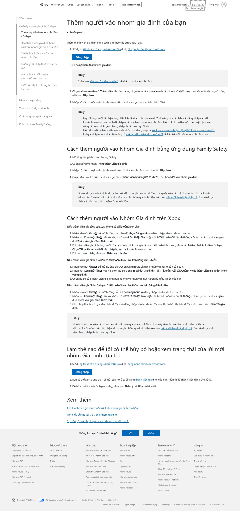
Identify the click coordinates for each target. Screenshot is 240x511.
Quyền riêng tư (130, 504)
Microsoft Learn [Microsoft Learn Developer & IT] (164, 455)
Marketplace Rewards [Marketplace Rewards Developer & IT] (167, 485)
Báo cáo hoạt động (30, 100)
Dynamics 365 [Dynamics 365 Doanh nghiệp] (125, 466)
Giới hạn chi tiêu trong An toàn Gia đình (39, 87)
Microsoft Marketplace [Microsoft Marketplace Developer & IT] (167, 474)
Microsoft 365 (57, 4)
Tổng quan (25, 18)
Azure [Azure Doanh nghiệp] (122, 461)
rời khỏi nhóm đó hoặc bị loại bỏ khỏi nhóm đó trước (183, 130)
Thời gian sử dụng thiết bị (34, 108)
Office (71, 4)
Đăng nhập (82, 57)
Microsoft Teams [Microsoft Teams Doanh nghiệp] (127, 487)
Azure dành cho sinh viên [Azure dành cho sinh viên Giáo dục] (96, 490)
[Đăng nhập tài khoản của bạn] (217, 5)
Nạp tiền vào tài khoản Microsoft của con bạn (34, 76)
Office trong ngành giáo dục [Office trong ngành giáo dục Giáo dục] (97, 471)
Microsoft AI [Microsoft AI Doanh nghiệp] (125, 450)
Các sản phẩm (85, 4)
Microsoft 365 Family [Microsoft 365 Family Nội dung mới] (20, 471)
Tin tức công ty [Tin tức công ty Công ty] (200, 461)
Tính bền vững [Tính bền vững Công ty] (200, 477)
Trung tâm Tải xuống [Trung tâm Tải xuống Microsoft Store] (58, 455)
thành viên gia (143, 379)
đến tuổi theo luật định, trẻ (181, 197)
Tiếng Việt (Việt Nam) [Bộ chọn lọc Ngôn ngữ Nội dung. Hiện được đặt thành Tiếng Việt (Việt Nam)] (25, 500)
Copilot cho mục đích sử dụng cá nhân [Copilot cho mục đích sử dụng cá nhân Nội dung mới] (27, 455)
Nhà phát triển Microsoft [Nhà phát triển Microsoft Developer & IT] (168, 450)
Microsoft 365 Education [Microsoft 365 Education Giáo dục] (96, 466)
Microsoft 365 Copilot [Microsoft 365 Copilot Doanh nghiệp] (129, 482)
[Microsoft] (23, 4)
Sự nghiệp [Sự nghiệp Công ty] (198, 450)
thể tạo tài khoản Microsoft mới (144, 134)
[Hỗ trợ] (43, 4)
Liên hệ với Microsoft (111, 504)
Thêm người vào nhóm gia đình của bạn (39, 34)
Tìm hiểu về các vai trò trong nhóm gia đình (37, 55)
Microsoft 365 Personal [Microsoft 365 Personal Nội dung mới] (21, 477)
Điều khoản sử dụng (149, 504)
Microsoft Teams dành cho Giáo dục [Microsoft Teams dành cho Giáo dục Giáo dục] (100, 461)
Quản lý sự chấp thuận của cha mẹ (39, 66)
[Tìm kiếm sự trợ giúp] (198, 4)
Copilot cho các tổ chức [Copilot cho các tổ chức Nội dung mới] (21, 450)
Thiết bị (101, 4)
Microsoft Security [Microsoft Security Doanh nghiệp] (127, 455)
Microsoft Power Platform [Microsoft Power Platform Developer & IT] (168, 479)
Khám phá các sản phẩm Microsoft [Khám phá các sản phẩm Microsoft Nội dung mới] (26, 466)
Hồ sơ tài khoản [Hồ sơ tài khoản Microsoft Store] (56, 450)
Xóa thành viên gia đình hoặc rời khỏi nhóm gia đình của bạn (39, 45)
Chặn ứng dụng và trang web (36, 116)
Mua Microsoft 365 (133, 4)
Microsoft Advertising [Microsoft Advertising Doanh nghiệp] (128, 477)
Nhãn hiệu (166, 504)
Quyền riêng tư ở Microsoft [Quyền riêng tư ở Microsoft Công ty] (205, 466)
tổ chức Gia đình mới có (104, 81)
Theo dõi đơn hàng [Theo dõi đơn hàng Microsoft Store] (57, 466)
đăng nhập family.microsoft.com (146, 49)
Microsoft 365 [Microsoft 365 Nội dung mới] (17, 461)
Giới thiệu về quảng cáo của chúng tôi (189, 504)
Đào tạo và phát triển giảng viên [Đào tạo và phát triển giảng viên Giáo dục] (99, 477)
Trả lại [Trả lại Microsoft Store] (52, 461)
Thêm (114, 4)
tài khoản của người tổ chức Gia (102, 49)
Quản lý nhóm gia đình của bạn (37, 26)
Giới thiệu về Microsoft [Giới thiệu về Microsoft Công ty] (203, 455)
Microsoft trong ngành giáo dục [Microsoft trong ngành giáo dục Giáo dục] (99, 450)
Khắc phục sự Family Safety (35, 124)
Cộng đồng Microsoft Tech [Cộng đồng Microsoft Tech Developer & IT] (169, 469)
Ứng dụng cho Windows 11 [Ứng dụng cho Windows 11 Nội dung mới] (23, 482)
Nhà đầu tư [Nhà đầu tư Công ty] (198, 471)
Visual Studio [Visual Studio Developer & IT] (163, 490)
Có (130, 433)
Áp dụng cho (76, 32)
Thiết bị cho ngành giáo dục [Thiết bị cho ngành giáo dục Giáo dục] (97, 455)
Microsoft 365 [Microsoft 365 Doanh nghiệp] (125, 471)
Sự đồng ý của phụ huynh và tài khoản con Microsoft (98, 421)
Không (151, 433)
